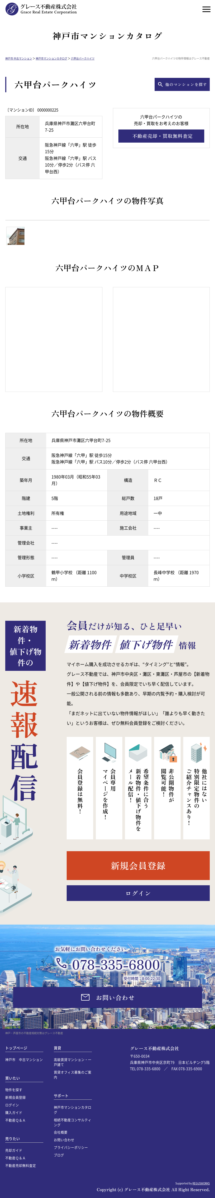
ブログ (59, 1154)
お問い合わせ (64, 1139)
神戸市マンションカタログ (51, 58)
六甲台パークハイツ (83, 58)
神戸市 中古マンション (18, 58)
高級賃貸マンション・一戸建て (72, 1062)
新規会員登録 (15, 1097)
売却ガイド (13, 1150)
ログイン (12, 1104)
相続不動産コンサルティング (72, 1122)
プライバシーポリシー (71, 1147)
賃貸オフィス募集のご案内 (72, 1075)
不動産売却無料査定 (20, 1165)
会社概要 (60, 1132)
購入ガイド (13, 1112)
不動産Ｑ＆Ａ (15, 1120)
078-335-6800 (116, 963)
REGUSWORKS (201, 1183)
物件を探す (13, 1089)
